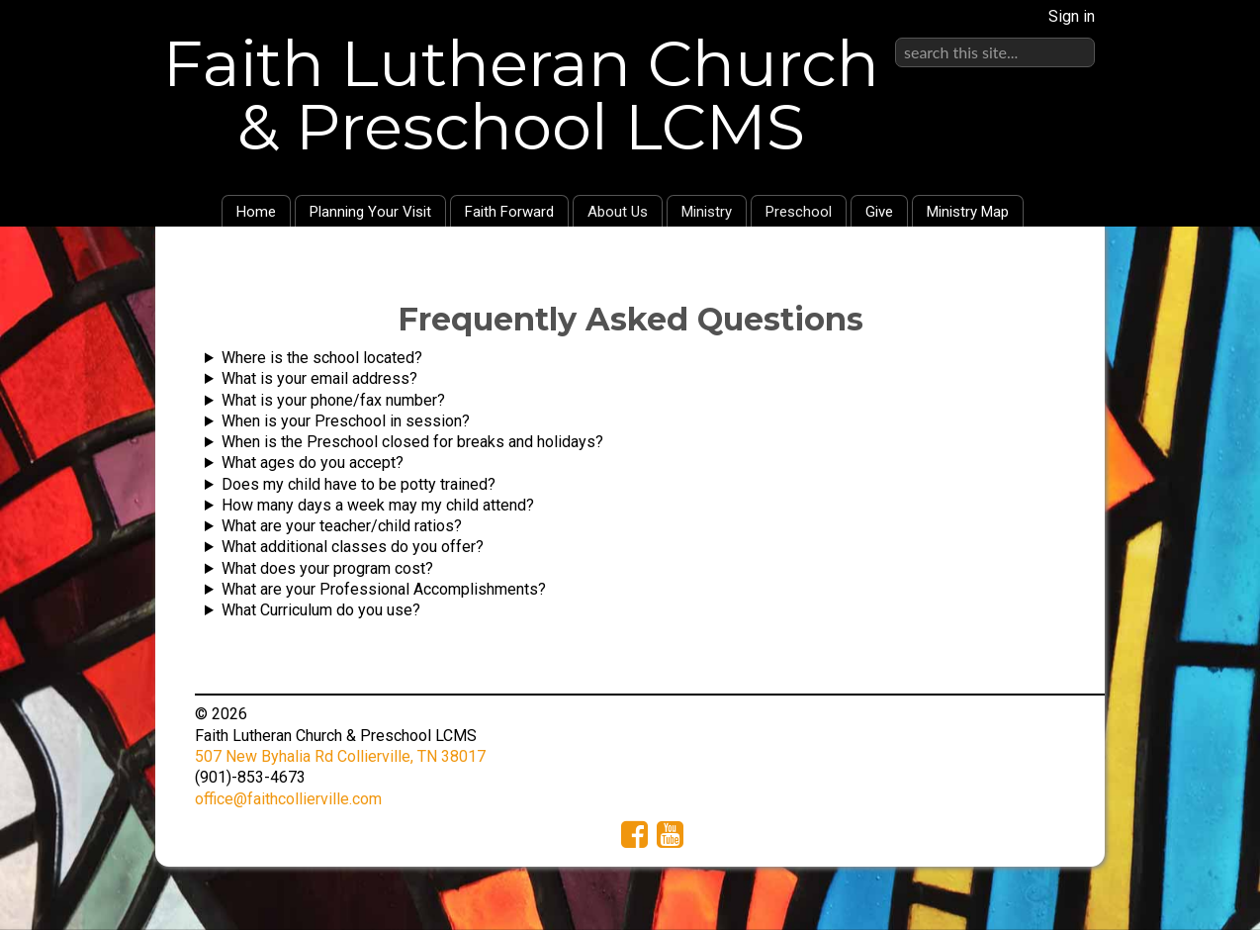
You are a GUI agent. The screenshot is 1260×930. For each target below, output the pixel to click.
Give (879, 212)
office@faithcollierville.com (288, 799)
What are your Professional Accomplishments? (384, 589)
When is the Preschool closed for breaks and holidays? (412, 441)
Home (256, 212)
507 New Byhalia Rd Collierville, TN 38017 (340, 756)
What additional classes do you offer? (353, 546)
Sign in (1071, 16)
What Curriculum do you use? (321, 610)
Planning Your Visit (370, 212)
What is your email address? (319, 378)
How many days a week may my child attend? (378, 505)
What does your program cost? (327, 568)
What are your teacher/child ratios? (342, 525)
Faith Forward (509, 212)
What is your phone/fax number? (333, 400)
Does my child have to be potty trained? (358, 484)
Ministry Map (968, 212)
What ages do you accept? (313, 462)
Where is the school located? (322, 357)
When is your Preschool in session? (346, 421)
